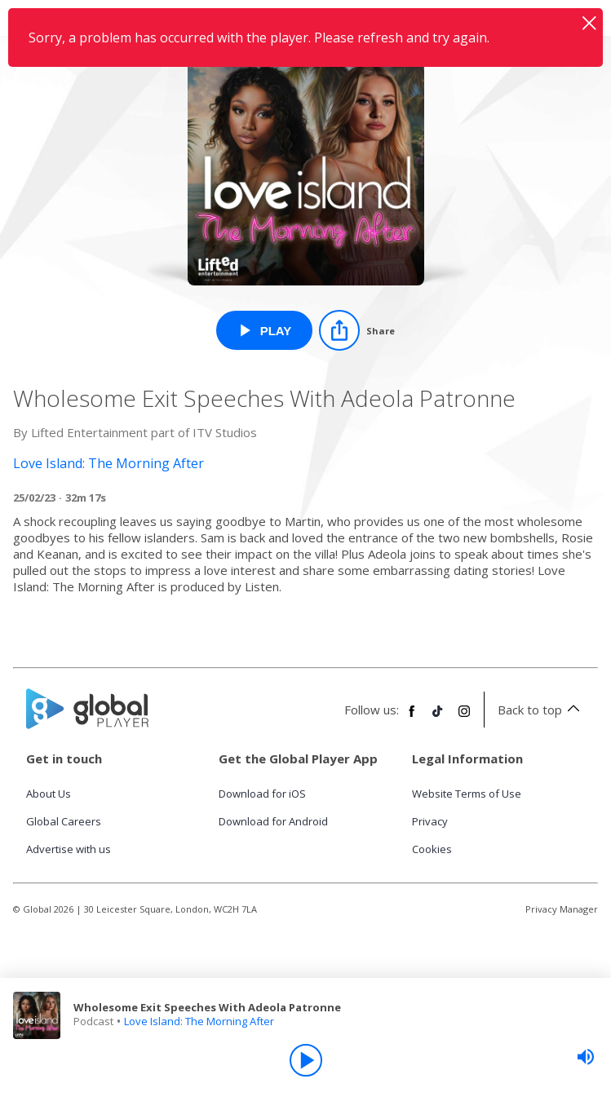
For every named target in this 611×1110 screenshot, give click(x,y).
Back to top (541, 710)
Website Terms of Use (466, 793)
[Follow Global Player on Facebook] (412, 717)
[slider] (586, 1057)
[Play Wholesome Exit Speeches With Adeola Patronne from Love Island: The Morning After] (264, 330)
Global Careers (63, 821)
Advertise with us (68, 849)
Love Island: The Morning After (199, 1021)
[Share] (357, 330)
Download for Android (273, 821)
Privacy (430, 821)
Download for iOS (262, 793)
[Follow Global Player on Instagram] (464, 717)
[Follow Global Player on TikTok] (438, 717)
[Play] (306, 1060)
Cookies (432, 849)
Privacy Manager (561, 909)
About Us (48, 793)
